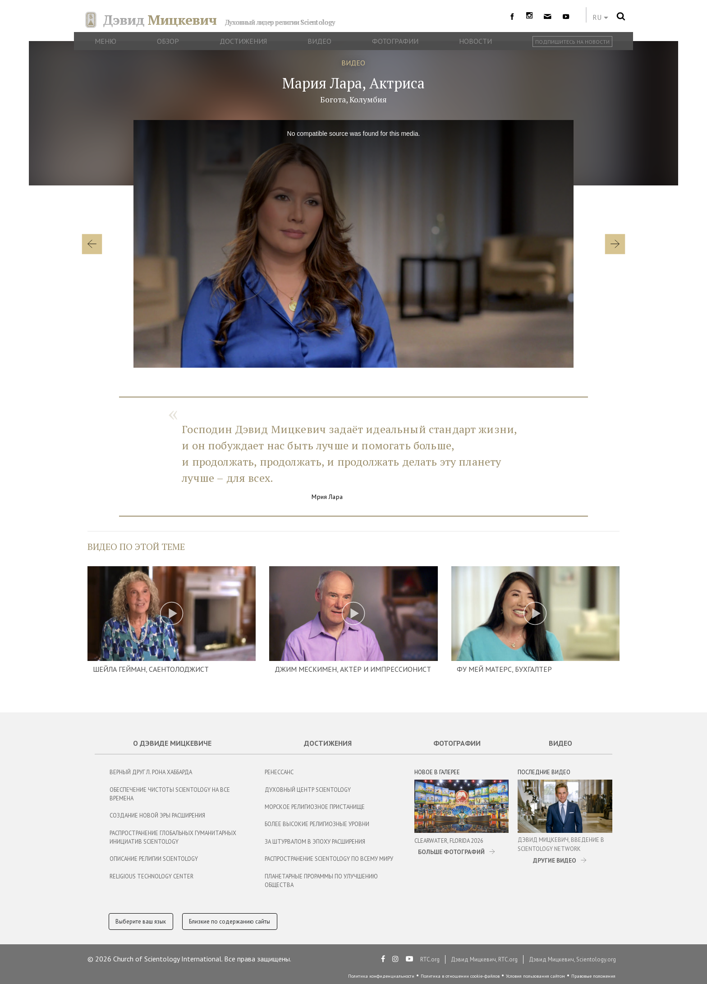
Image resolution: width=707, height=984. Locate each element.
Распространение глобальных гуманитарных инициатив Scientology (173, 837)
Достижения (328, 743)
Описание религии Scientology (154, 859)
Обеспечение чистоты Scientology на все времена (170, 794)
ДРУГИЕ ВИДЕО (554, 860)
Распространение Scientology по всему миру (329, 859)
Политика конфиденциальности (381, 976)
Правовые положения (593, 976)
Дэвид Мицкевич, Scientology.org (572, 959)
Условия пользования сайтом (535, 976)
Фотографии (457, 743)
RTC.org (430, 959)
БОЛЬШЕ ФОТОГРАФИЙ (451, 852)
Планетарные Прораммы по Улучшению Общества (321, 881)
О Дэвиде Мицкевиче (172, 743)
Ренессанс (279, 772)
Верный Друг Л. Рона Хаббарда (151, 772)
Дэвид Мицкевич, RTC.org (484, 959)
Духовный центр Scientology (308, 790)
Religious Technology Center (151, 876)
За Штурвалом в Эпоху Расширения (315, 841)
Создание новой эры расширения (157, 815)
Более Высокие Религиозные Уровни (317, 824)
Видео (560, 743)
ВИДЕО (353, 62)
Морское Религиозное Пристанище (315, 807)
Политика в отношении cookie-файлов (460, 976)
